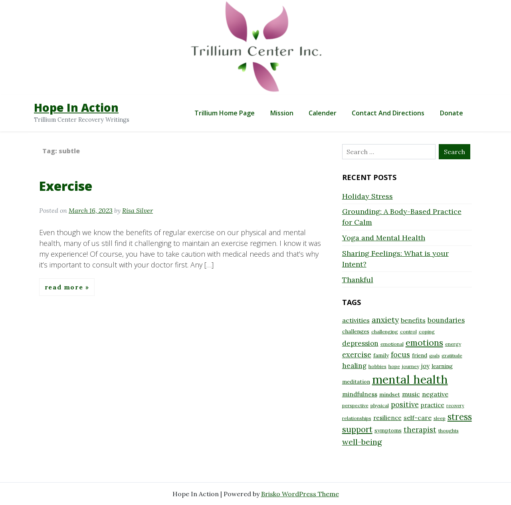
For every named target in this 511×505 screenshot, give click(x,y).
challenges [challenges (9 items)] (355, 331)
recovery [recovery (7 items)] (455, 405)
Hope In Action (76, 107)
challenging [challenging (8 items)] (384, 332)
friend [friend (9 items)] (419, 355)
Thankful (357, 279)
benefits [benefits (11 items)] (413, 320)
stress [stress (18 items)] (460, 416)
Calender (323, 113)
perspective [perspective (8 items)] (355, 405)
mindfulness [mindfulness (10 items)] (359, 394)
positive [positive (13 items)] (405, 404)
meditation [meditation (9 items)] (356, 381)
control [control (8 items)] (408, 332)
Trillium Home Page (224, 113)
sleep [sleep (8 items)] (440, 418)
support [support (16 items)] (357, 429)
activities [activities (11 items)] (356, 320)
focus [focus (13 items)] (400, 354)
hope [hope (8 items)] (394, 366)
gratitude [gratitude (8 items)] (452, 355)
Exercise (65, 185)
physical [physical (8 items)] (379, 405)
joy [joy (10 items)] (425, 366)
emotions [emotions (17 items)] (424, 342)
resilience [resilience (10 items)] (387, 418)
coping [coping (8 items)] (427, 332)
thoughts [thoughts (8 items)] (448, 431)
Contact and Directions (388, 113)
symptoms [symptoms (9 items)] (388, 430)
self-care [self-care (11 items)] (418, 418)
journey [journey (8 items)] (410, 366)
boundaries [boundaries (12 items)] (446, 320)
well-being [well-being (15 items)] (362, 442)
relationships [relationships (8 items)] (356, 418)
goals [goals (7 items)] (434, 355)
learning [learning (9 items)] (442, 366)
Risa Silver (137, 210)
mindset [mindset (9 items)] (389, 394)
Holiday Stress (367, 196)
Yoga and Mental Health (383, 237)
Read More (65, 287)
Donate (451, 113)
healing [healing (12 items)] (354, 365)
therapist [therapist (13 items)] (420, 429)
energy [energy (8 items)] (453, 344)
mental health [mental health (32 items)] (410, 379)
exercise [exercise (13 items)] (356, 354)
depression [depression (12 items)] (360, 343)
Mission (281, 113)
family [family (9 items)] (381, 355)
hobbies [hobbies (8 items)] (377, 366)
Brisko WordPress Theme (300, 494)
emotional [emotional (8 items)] (392, 344)
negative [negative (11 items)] (435, 394)
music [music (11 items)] (411, 394)
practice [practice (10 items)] (432, 405)
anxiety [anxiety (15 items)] (385, 320)
